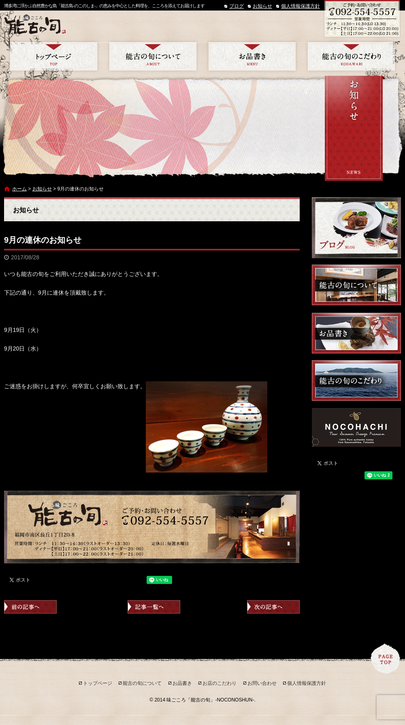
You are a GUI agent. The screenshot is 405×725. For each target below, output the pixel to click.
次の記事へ (273, 607)
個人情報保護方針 (300, 6)
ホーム (19, 189)
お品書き (252, 56)
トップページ (53, 56)
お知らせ (262, 6)
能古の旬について (152, 56)
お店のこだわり (351, 56)
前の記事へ (30, 607)
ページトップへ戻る (385, 658)
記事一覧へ (154, 607)
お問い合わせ (262, 683)
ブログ (236, 6)
